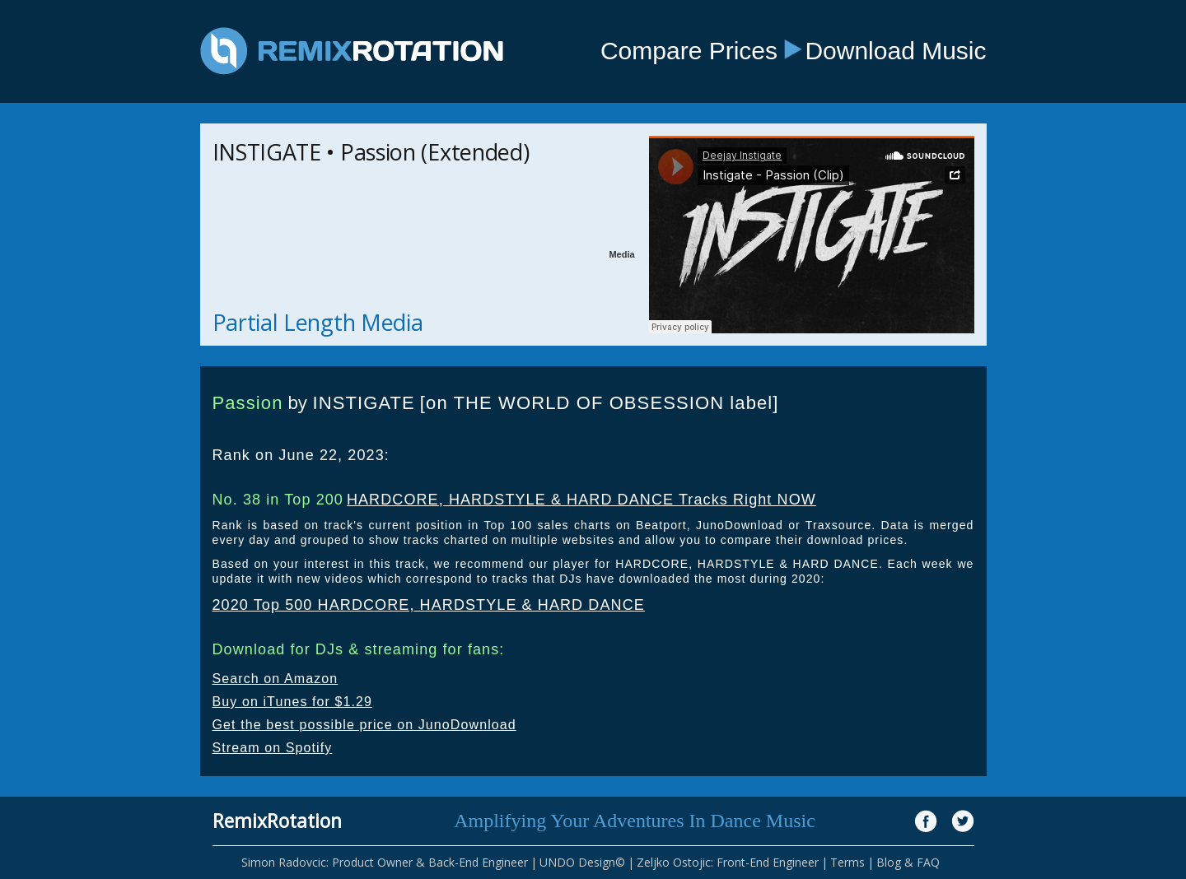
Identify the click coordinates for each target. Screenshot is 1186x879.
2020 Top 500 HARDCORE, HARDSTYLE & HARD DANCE (428, 605)
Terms (847, 862)
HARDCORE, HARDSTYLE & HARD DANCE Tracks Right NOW (581, 499)
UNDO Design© (582, 862)
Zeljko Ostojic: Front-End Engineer (728, 862)
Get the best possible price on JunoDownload (364, 725)
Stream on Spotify (272, 748)
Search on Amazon (275, 679)
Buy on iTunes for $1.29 (292, 702)
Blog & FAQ (908, 862)
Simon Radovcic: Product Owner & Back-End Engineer (384, 862)
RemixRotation (277, 820)
